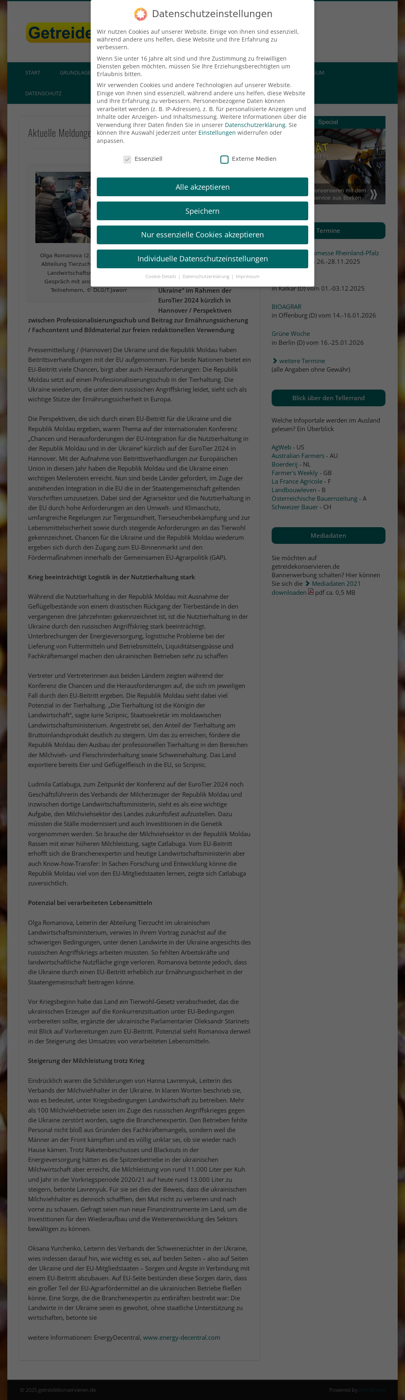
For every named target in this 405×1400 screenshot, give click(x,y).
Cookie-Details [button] (161, 269)
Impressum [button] (247, 269)
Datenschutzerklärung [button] (207, 269)
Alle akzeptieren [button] (203, 179)
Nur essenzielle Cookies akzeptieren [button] (202, 227)
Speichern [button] (202, 203)
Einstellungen (217, 125)
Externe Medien (248, 152)
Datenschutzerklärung (255, 118)
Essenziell (143, 152)
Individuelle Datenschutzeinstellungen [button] (202, 251)
